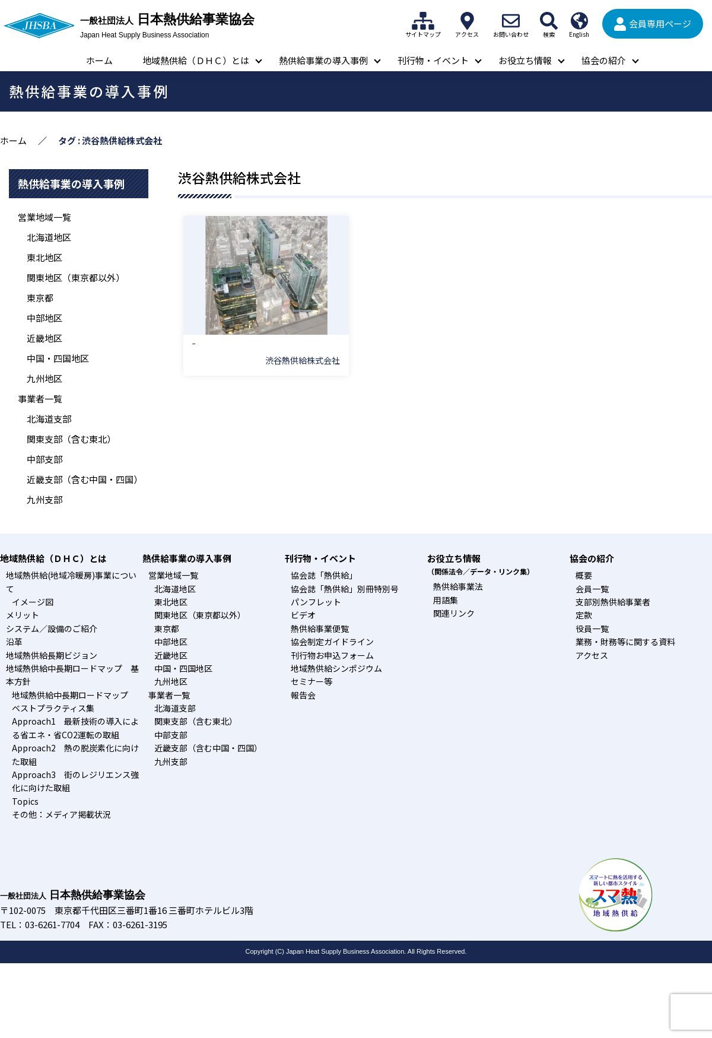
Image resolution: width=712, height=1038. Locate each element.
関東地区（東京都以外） (76, 277)
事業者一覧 (40, 398)
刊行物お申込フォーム (332, 655)
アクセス (467, 21)
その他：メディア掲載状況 (61, 814)
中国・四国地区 (58, 358)
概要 (584, 575)
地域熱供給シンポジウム (336, 668)
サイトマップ (423, 21)
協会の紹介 (603, 60)
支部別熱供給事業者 (613, 602)
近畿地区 (44, 338)
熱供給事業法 (458, 586)
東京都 (40, 297)
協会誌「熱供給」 (324, 575)
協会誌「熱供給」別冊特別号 (345, 589)
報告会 (303, 695)
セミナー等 (311, 681)
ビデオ (303, 615)
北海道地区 (49, 237)
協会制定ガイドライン (332, 641)
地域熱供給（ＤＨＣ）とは (195, 60)
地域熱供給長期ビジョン (51, 655)
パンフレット (316, 602)
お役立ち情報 (525, 60)
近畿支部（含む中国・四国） (84, 479)
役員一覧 (592, 628)
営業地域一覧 (44, 217)
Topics (25, 801)
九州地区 (44, 378)
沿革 (14, 641)
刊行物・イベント (433, 60)
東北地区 (44, 257)
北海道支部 (49, 418)
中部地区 (44, 318)
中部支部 (44, 459)
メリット (22, 615)
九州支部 (44, 499)
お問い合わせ (511, 21)
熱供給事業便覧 (320, 628)
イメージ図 (32, 602)
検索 (549, 21)
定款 (584, 615)
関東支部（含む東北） (71, 439)
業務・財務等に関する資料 (625, 641)
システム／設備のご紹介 (51, 628)
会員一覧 (592, 589)
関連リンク (454, 613)
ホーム (99, 60)
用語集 (445, 600)
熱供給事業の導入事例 (323, 60)
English (579, 21)
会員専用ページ (660, 23)
